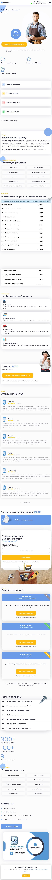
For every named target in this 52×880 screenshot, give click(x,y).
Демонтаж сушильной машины (39, 186)
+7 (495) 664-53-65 (40, 1)
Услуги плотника (13, 779)
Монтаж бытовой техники (13, 172)
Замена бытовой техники (38, 172)
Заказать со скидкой (26, 642)
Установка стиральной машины (13, 176)
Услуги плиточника (38, 775)
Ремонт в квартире (38, 784)
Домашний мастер (38, 779)
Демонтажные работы (13, 789)
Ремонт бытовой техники (13, 775)
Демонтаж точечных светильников (13, 186)
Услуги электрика (38, 793)
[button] (26, 706)
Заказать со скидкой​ (26, 613)
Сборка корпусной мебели (38, 176)
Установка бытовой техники (39, 789)
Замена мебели (13, 167)
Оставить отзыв (26, 502)
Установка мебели (38, 167)
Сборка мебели (13, 793)
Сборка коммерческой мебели (13, 784)
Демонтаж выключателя (38, 181)
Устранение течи (13, 181)
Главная (4, 120)
